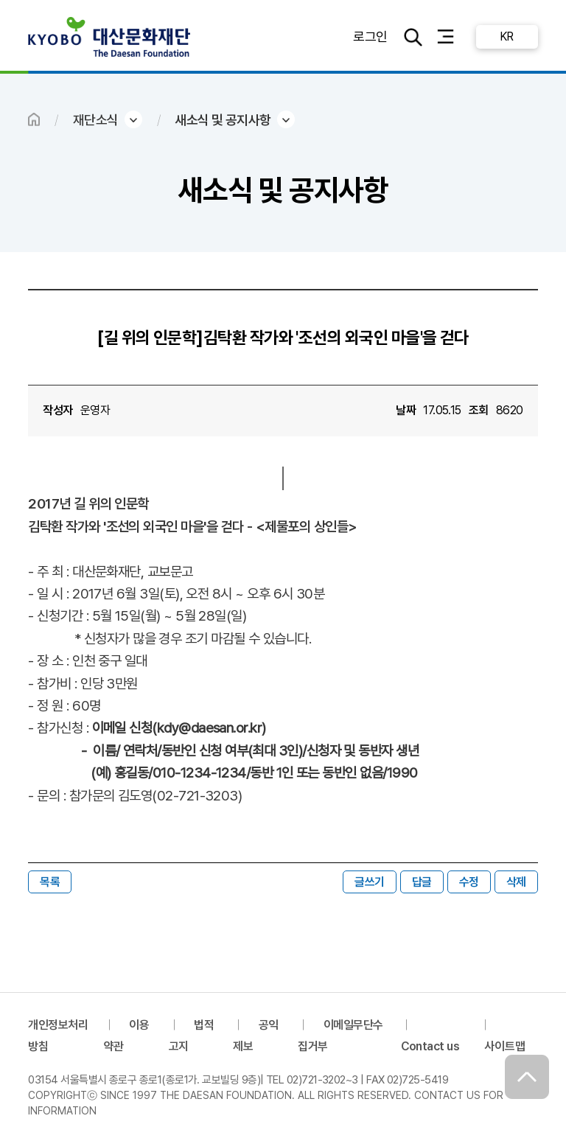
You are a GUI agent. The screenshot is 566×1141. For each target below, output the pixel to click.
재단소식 (96, 120)
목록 (50, 882)
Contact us (430, 1046)
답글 (422, 882)
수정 (469, 882)
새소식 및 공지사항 (223, 120)
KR (507, 36)
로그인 (370, 36)
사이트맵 (504, 1046)
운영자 (95, 410)
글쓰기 (369, 882)
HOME (34, 119)
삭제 (516, 882)
